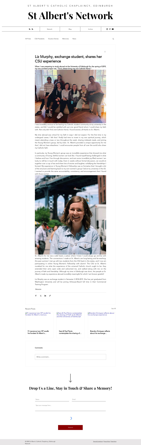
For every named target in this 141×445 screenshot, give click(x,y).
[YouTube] (113, 29)
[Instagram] (107, 29)
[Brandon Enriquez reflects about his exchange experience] (102, 320)
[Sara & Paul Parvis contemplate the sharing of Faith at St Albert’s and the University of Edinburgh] (70, 320)
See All (113, 308)
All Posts (28, 39)
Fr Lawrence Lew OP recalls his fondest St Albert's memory (38, 332)
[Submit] (70, 427)
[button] (113, 39)
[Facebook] (110, 29)
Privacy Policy (107, 441)
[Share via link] (50, 296)
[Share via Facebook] (36, 296)
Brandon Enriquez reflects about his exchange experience (100, 332)
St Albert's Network (70, 15)
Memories (65, 39)
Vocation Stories (53, 39)
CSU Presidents (39, 39)
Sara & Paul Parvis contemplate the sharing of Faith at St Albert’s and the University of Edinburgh (69, 332)
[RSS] (30, 29)
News (74, 39)
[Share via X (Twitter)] (40, 296)
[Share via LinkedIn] (45, 296)
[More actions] (105, 51)
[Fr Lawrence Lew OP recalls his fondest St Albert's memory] (39, 320)
